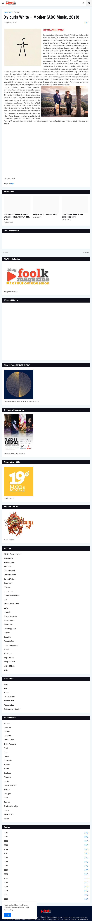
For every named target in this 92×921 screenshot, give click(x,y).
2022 (46, 882)
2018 (46, 866)
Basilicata (7, 727)
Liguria (6, 756)
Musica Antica (9, 620)
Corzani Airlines (9, 579)
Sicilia (6, 798)
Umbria (6, 810)
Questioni (7, 637)
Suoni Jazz (8, 653)
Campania (8, 736)
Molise (6, 769)
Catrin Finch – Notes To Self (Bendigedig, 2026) (72, 215)
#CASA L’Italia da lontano (13, 554)
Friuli (6, 748)
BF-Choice (7, 566)
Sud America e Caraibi (12, 709)
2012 (46, 841)
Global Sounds (9, 697)
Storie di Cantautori (11, 645)
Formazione (8, 591)
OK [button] (7, 915)
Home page (8, 12)
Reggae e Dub (9, 641)
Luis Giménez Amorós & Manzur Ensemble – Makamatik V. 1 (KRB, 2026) (17, 217)
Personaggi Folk (10, 629)
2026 (46, 899)
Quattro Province (10, 785)
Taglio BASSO (9, 658)
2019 (46, 870)
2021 (46, 878)
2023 (46, 886)
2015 (46, 853)
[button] (2, 3)
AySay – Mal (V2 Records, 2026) (45, 214)
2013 (46, 845)
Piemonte (7, 777)
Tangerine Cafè (9, 662)
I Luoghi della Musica (11, 595)
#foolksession (9, 562)
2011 (46, 837)
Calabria (7, 731)
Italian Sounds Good (11, 604)
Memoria (7, 612)
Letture (6, 608)
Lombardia (8, 760)
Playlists (7, 633)
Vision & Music (9, 666)
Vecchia (86, 253)
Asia (5, 688)
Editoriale (7, 587)
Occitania (7, 773)
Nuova (5, 253)
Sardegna (7, 794)
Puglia (6, 781)
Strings (6, 649)
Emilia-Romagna (10, 744)
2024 (46, 891)
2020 (46, 874)
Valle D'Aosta (8, 814)
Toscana (7, 802)
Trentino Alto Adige (11, 806)
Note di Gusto (9, 624)
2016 (46, 857)
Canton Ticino (9, 740)
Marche (7, 765)
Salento (7, 789)
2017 (46, 862)
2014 (46, 849)
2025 (46, 895)
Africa (6, 684)
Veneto (6, 818)
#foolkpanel (8, 558)
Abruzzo (7, 723)
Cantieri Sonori (9, 571)
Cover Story (8, 583)
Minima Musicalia (10, 616)
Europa (16, 12)
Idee (5, 600)
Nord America (9, 701)
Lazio (6, 752)
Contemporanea (10, 575)
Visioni (6, 670)
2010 (46, 833)
